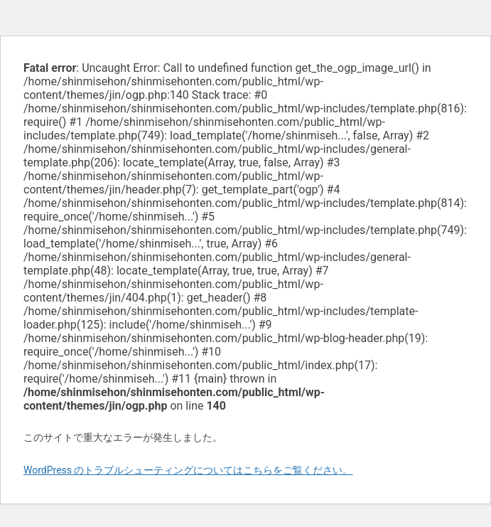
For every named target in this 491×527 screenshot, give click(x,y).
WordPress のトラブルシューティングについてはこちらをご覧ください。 (188, 470)
